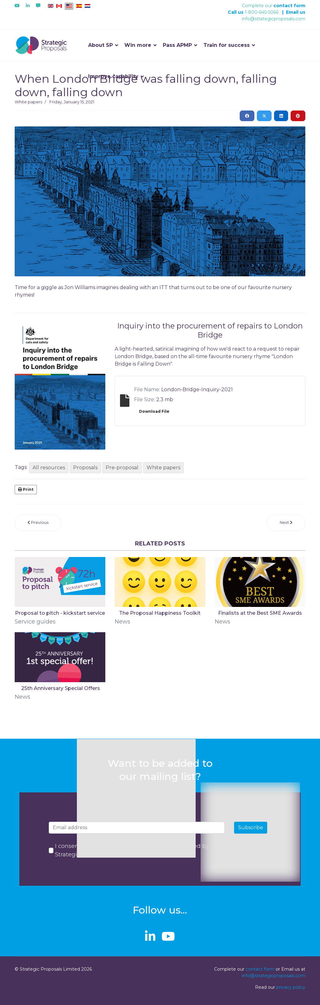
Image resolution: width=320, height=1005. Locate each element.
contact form (289, 5)
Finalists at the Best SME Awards (260, 613)
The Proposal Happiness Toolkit (160, 613)
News (122, 621)
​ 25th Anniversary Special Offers (60, 688)
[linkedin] (150, 936)
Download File (154, 411)
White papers (28, 101)
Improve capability (113, 76)
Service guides (35, 621)
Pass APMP (177, 45)
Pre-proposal (122, 467)
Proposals (85, 467)
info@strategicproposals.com (273, 19)
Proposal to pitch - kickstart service (60, 613)
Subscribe (250, 827)
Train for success (226, 45)
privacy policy (290, 987)
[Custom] (38, 5)
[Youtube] (17, 5)
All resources (48, 467)
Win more (137, 45)
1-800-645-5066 (261, 12)
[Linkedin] (28, 5)
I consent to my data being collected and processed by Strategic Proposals (132, 850)
